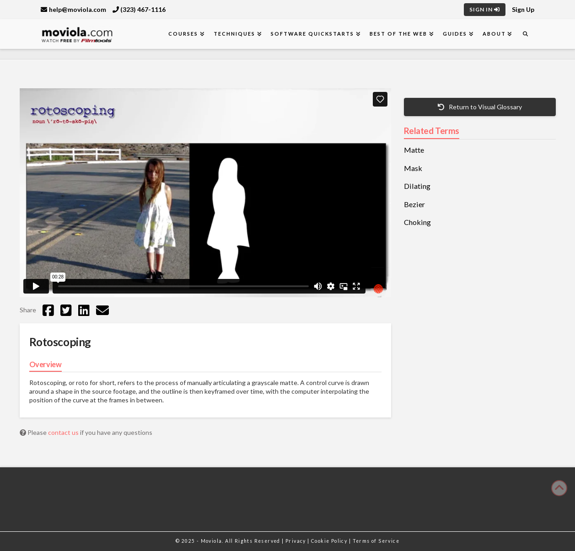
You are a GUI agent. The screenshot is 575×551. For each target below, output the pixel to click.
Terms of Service (376, 541)
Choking (417, 222)
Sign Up (523, 9)
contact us (64, 432)
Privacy (296, 541)
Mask (413, 168)
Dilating (417, 186)
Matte (414, 150)
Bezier (414, 204)
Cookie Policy (330, 541)
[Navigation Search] (525, 34)
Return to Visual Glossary (480, 107)
